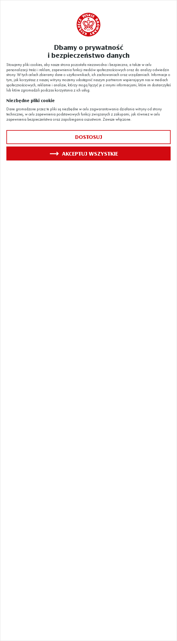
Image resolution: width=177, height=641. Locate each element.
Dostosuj (88, 137)
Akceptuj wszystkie (84, 153)
